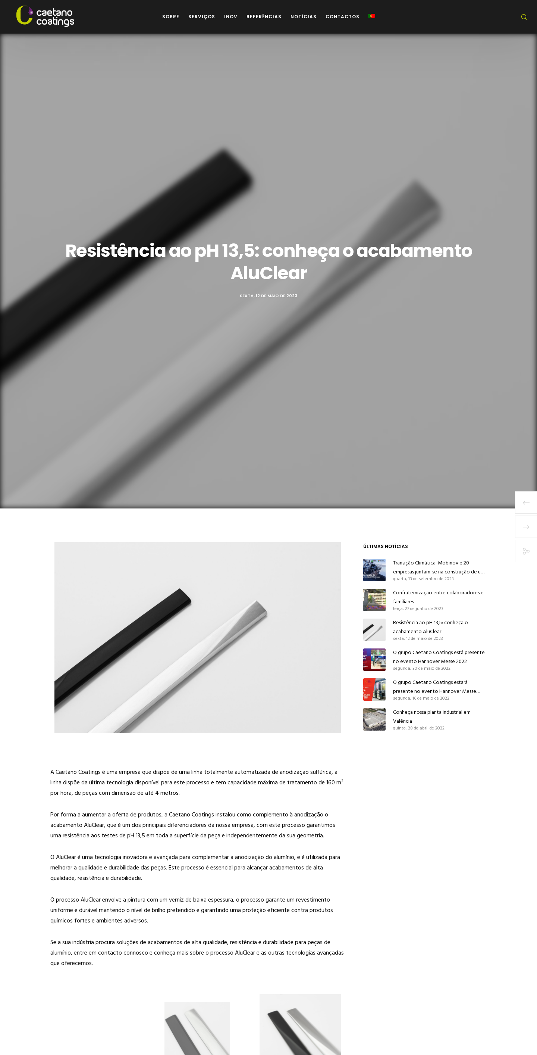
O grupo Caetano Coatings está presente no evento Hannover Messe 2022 (439, 657)
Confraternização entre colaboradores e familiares (438, 597)
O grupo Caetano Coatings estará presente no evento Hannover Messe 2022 (434, 687)
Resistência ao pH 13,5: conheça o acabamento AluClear (430, 627)
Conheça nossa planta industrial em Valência (432, 716)
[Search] (519, 17)
